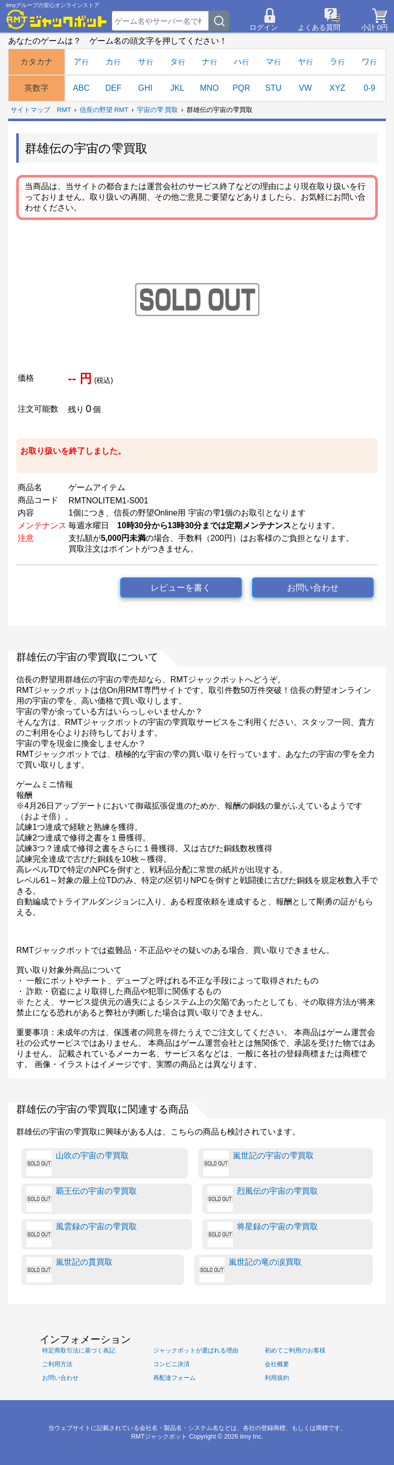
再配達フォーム (174, 1377)
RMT (64, 110)
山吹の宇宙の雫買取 (77, 1163)
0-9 (369, 88)
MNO (209, 88)
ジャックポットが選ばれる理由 (195, 1350)
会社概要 (277, 1364)
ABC (81, 88)
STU (273, 88)
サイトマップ (30, 110)
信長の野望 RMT (104, 110)
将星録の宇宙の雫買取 (262, 1234)
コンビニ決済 (171, 1364)
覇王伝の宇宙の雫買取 (81, 1199)
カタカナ (36, 61)
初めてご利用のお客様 (295, 1350)
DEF (113, 88)
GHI (145, 88)
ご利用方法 (57, 1364)
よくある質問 (319, 27)
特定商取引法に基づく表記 (78, 1350)
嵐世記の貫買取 (69, 1270)
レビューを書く (181, 588)
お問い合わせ (313, 588)
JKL (177, 88)
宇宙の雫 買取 (157, 110)
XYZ (337, 88)
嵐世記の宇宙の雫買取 (258, 1163)
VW (305, 88)
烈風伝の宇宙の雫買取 (262, 1199)
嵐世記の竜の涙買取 (250, 1270)
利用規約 (277, 1377)
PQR (241, 88)
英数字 (36, 88)
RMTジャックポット (159, 1436)
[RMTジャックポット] (57, 19)
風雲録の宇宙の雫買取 (81, 1234)
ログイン (263, 27)
